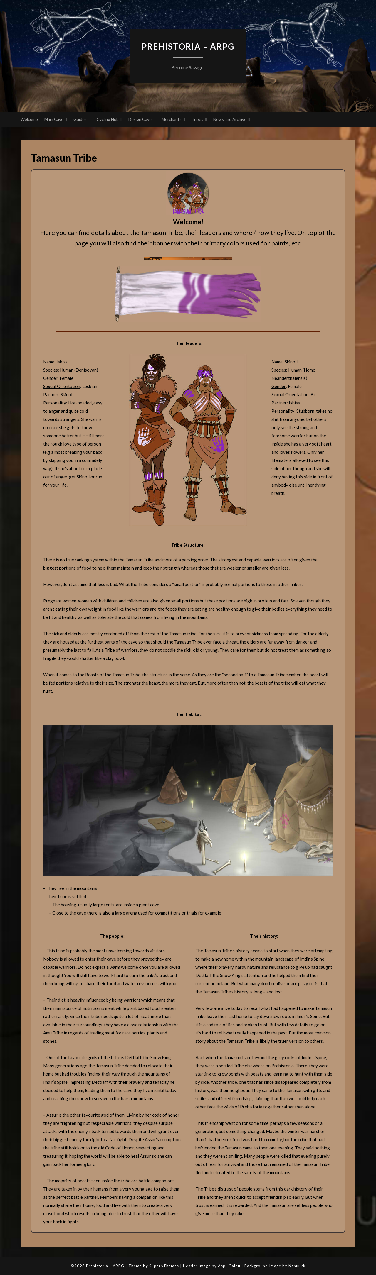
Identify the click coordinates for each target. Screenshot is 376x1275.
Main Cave (53, 119)
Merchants (172, 119)
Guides (80, 119)
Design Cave (140, 119)
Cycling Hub (108, 119)
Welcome (29, 119)
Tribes (197, 119)
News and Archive (229, 119)
